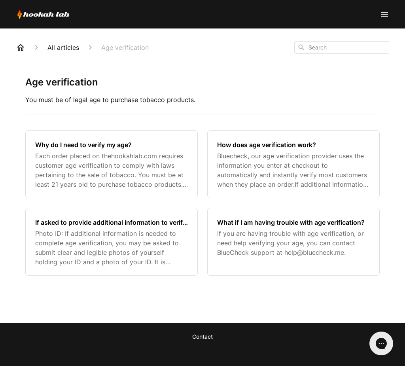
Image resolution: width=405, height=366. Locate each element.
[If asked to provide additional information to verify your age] (111, 242)
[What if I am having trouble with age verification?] (293, 242)
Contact (202, 336)
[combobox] (341, 47)
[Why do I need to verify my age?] (111, 164)
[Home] (20, 47)
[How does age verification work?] (293, 164)
